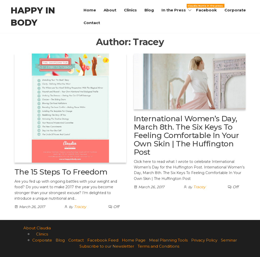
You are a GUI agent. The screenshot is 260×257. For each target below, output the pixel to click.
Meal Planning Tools (168, 240)
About (110, 10)
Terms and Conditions (158, 246)
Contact (92, 22)
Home (90, 10)
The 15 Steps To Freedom (60, 172)
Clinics (130, 10)
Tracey (80, 206)
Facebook (206, 10)
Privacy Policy (204, 240)
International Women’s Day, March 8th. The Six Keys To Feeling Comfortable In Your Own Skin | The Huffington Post (186, 135)
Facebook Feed (102, 240)
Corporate (235, 10)
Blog (149, 10)
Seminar (229, 240)
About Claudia (37, 228)
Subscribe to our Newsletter (106, 246)
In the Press (176, 8)
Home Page (133, 240)
